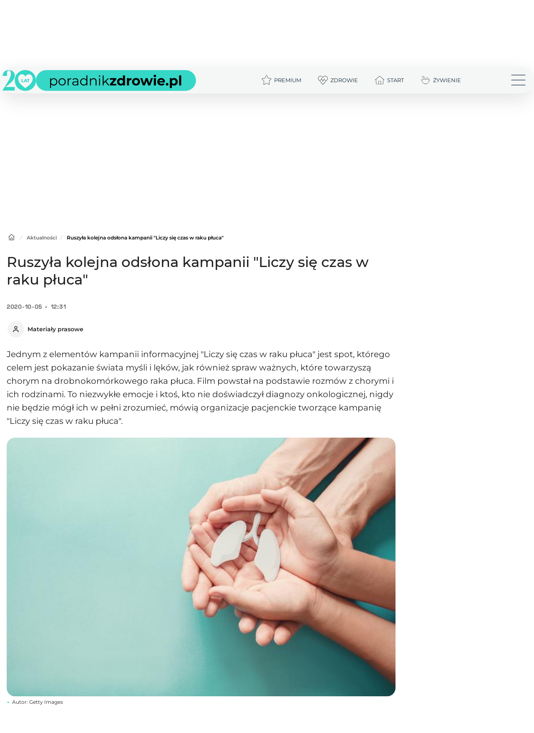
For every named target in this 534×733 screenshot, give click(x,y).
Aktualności (42, 237)
